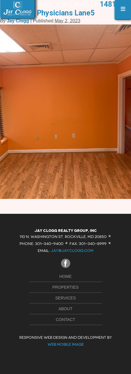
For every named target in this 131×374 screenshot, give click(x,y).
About (65, 308)
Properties (66, 287)
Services (65, 298)
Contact (65, 319)
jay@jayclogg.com (71, 250)
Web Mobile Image (66, 344)
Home (66, 276)
